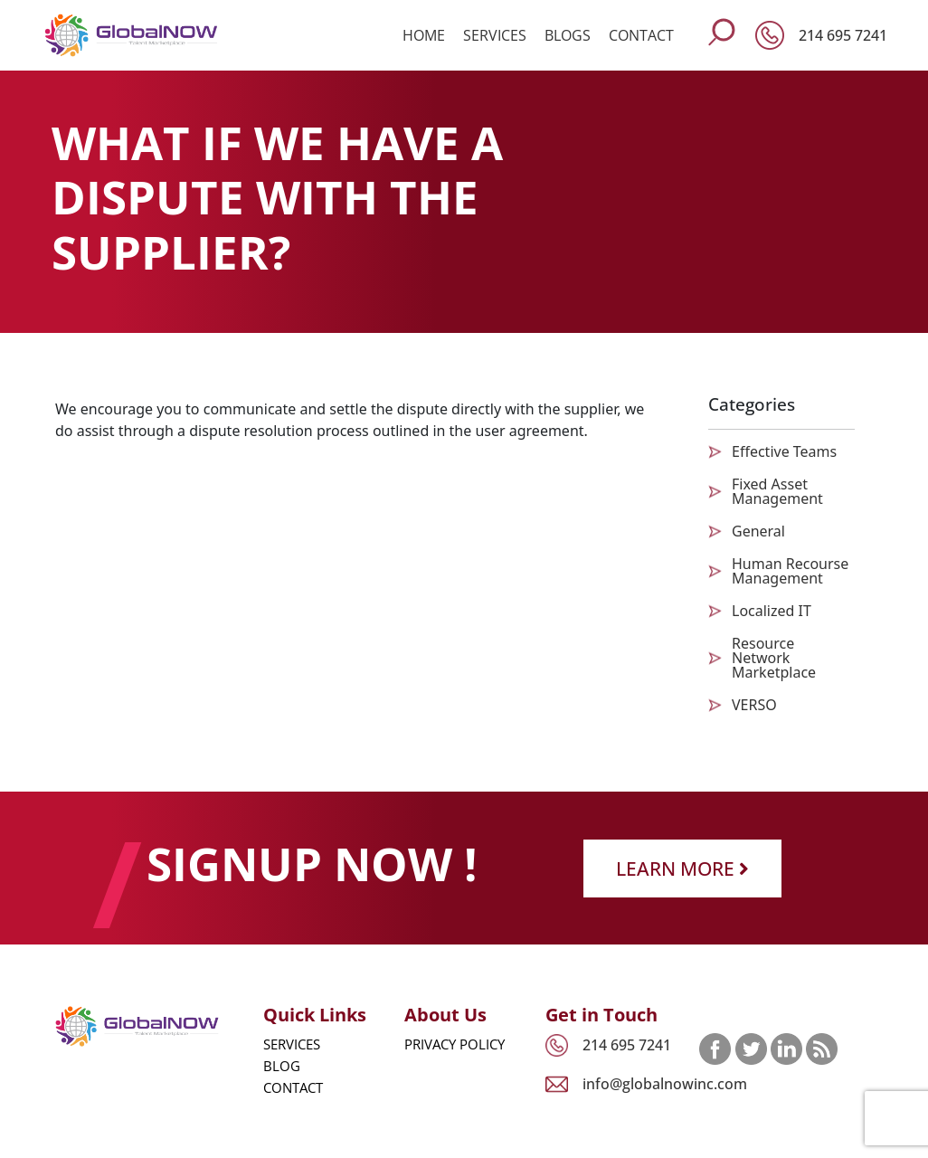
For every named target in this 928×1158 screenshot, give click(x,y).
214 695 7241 (843, 35)
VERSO (754, 705)
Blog (281, 1066)
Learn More (682, 868)
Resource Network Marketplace (774, 657)
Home (423, 35)
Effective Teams (784, 451)
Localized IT (771, 611)
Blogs (567, 35)
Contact (641, 35)
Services (494, 35)
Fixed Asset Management (777, 491)
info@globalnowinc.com (664, 1084)
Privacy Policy (454, 1044)
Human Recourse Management (790, 571)
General (758, 531)
